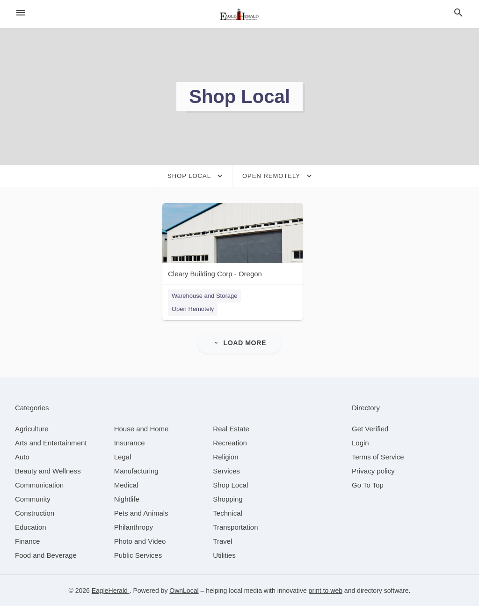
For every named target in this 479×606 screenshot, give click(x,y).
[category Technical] (227, 513)
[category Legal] (122, 456)
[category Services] (226, 470)
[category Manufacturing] (136, 470)
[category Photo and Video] (140, 541)
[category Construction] (34, 513)
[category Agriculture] (32, 428)
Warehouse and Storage (204, 295)
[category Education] (30, 527)
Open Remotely (193, 308)
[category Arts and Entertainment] (51, 442)
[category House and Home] (141, 428)
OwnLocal (183, 590)
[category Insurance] (129, 442)
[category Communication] (39, 484)
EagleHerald (111, 590)
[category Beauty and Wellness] (48, 470)
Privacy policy (373, 470)
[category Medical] (126, 484)
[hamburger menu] (20, 13)
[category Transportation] (235, 527)
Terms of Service (378, 456)
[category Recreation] (230, 442)
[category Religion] (225, 456)
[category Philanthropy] (133, 527)
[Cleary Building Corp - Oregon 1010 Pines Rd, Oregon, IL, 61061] (232, 248)
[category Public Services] (138, 555)
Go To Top (368, 484)
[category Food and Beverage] (46, 555)
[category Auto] (22, 456)
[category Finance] (27, 541)
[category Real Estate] (231, 428)
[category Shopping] (227, 499)
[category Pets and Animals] (141, 513)
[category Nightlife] (126, 499)
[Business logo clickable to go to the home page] (239, 14)
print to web (325, 590)
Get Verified (370, 428)
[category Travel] (222, 541)
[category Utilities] (224, 555)
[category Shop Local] (230, 484)
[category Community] (33, 499)
